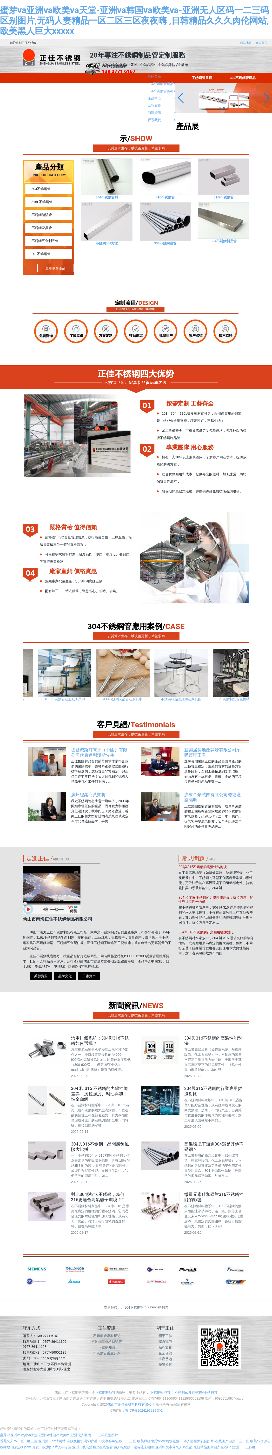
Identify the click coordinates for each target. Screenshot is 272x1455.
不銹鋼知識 (106, 1347)
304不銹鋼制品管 (224, 241)
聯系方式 (31, 1327)
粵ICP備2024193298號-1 (144, 1410)
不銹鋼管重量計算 (106, 1353)
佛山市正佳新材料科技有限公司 (131, 1404)
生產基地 (165, 1359)
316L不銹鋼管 (42, 202)
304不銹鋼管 (41, 189)
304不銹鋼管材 (107, 197)
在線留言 (261, 43)
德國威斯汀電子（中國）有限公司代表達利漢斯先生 (99, 752)
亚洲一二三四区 (244, 1447)
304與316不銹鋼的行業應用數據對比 (206, 933)
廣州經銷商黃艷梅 (88, 794)
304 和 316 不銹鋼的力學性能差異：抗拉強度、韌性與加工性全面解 (99, 1093)
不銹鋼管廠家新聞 (106, 1336)
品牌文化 (65, 976)
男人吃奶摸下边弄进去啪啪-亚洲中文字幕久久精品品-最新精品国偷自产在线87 (172, 1447)
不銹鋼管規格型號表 (107, 1342)
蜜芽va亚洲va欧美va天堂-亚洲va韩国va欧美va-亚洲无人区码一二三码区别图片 (59, 1435)
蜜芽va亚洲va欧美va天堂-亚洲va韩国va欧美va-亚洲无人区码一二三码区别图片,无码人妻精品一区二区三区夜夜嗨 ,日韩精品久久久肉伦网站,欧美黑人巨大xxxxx (134, 20)
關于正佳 (165, 1336)
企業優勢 (165, 1353)
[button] (220, 108)
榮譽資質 (41, 976)
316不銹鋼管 (165, 197)
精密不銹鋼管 (158, 1307)
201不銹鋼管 (41, 254)
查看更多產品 (55, 268)
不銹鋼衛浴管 (42, 215)
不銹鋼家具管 (42, 228)
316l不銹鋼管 (224, 197)
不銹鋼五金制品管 (45, 241)
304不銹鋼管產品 (243, 78)
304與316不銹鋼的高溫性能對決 (203, 868)
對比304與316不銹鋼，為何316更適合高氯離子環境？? (98, 1197)
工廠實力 (89, 976)
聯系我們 (165, 1342)
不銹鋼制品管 (105, 1392)
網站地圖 (246, 43)
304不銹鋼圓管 (165, 243)
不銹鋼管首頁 (202, 78)
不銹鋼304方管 (107, 243)
